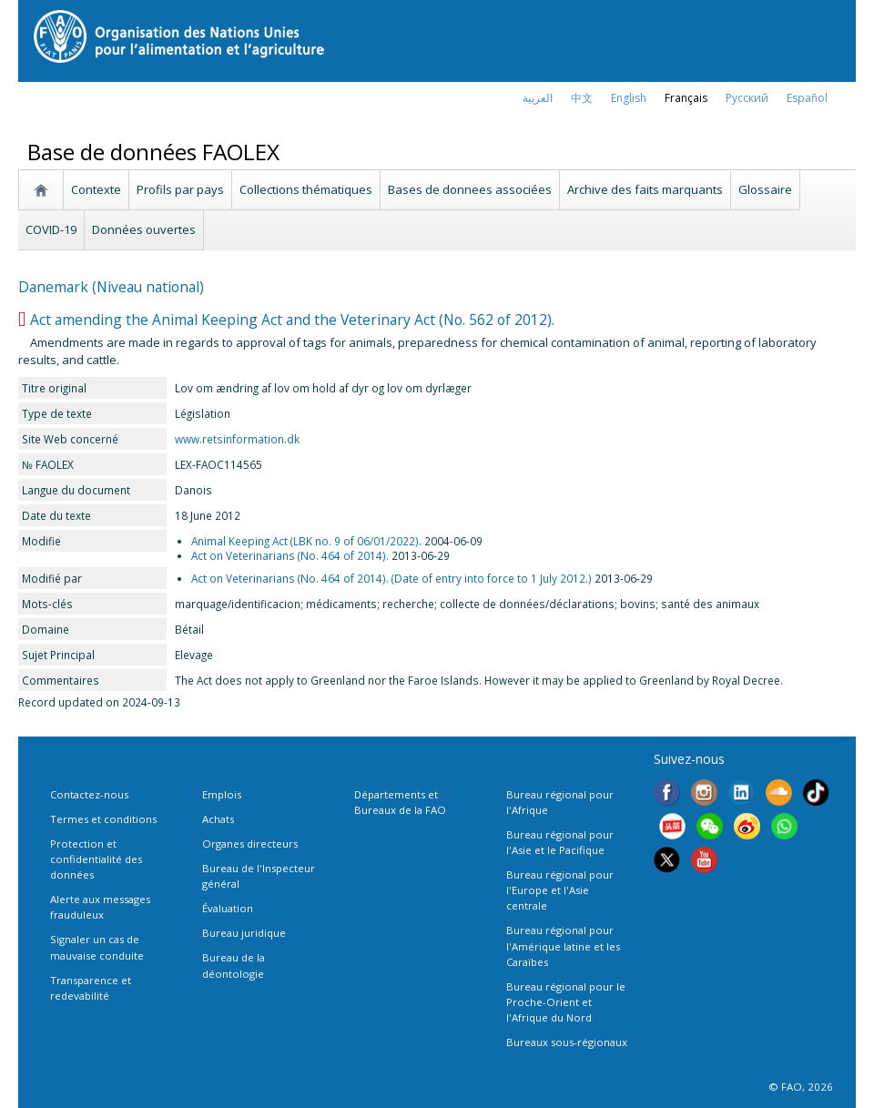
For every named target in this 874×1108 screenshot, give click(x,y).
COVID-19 (50, 229)
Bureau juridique (244, 933)
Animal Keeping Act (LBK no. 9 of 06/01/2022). (306, 541)
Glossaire (765, 189)
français (686, 98)
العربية (538, 98)
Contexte (96, 189)
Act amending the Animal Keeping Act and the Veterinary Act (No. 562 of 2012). (292, 320)
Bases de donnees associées (470, 189)
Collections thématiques (305, 189)
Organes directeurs (250, 843)
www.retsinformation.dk (237, 439)
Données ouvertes (144, 229)
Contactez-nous (89, 794)
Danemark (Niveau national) (111, 287)
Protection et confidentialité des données (96, 859)
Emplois (221, 794)
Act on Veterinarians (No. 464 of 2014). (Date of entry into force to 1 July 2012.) (391, 578)
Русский (747, 98)
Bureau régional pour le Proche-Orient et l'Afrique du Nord (565, 1002)
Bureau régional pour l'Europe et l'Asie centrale (560, 890)
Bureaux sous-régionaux (566, 1042)
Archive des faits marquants (645, 189)
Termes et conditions (103, 819)
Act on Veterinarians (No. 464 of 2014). (290, 555)
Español (807, 98)
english (628, 98)
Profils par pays (180, 189)
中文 (582, 98)
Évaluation (227, 908)
